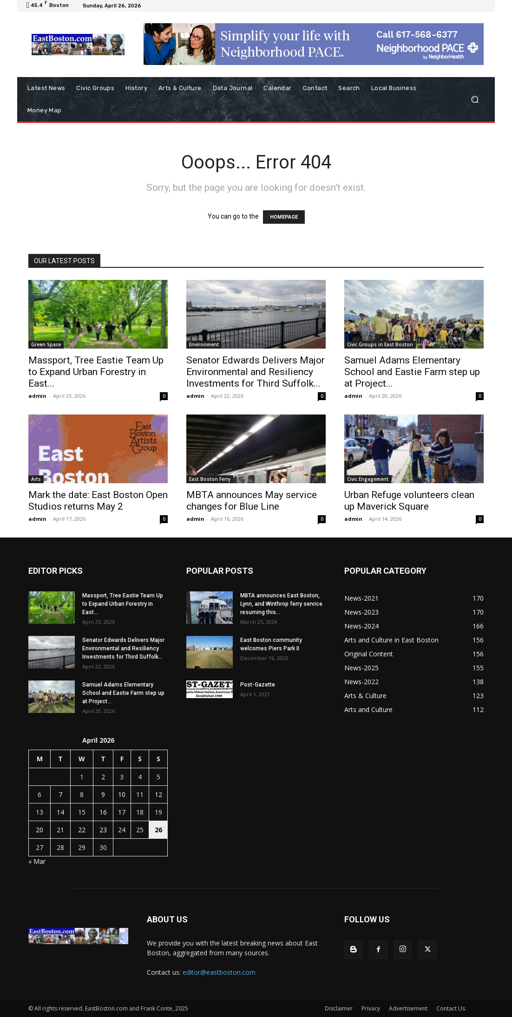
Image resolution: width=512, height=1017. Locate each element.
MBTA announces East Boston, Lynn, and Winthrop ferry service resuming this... (281, 603)
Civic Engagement (367, 479)
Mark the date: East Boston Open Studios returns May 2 (98, 500)
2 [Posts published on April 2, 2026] (103, 776)
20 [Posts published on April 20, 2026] (39, 829)
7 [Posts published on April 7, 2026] (60, 794)
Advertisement (408, 1008)
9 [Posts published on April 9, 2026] (103, 794)
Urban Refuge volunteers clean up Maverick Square (409, 500)
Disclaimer (339, 1008)
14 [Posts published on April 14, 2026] (60, 812)
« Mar (37, 861)
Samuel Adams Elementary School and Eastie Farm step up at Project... (412, 372)
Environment (204, 344)
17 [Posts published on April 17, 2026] (121, 812)
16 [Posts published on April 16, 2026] (103, 812)
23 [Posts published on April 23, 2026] (103, 829)
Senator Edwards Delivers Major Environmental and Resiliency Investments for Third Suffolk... (255, 372)
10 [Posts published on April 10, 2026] (121, 794)
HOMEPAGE (284, 217)
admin (37, 395)
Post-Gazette (257, 684)
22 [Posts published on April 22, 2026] (81, 829)
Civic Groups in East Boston (380, 344)
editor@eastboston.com (219, 972)
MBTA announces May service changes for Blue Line (251, 500)
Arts (36, 479)
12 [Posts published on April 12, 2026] (158, 794)
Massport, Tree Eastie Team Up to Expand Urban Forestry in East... (96, 372)
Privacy (370, 1008)
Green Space (46, 344)
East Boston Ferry (209, 479)
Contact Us (450, 1008)
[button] (475, 99)
